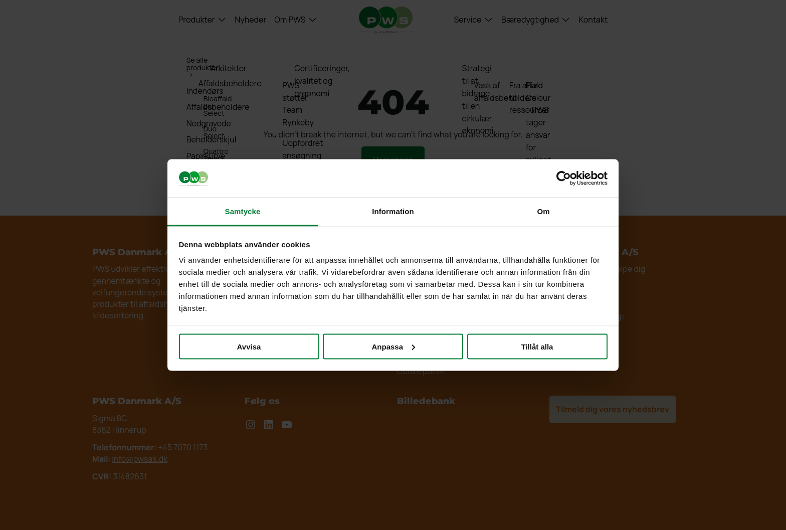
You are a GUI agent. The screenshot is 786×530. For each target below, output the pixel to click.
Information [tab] (393, 211)
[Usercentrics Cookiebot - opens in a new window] (564, 178)
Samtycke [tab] (243, 211)
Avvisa (249, 346)
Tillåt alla (537, 346)
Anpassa (393, 346)
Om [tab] (543, 211)
